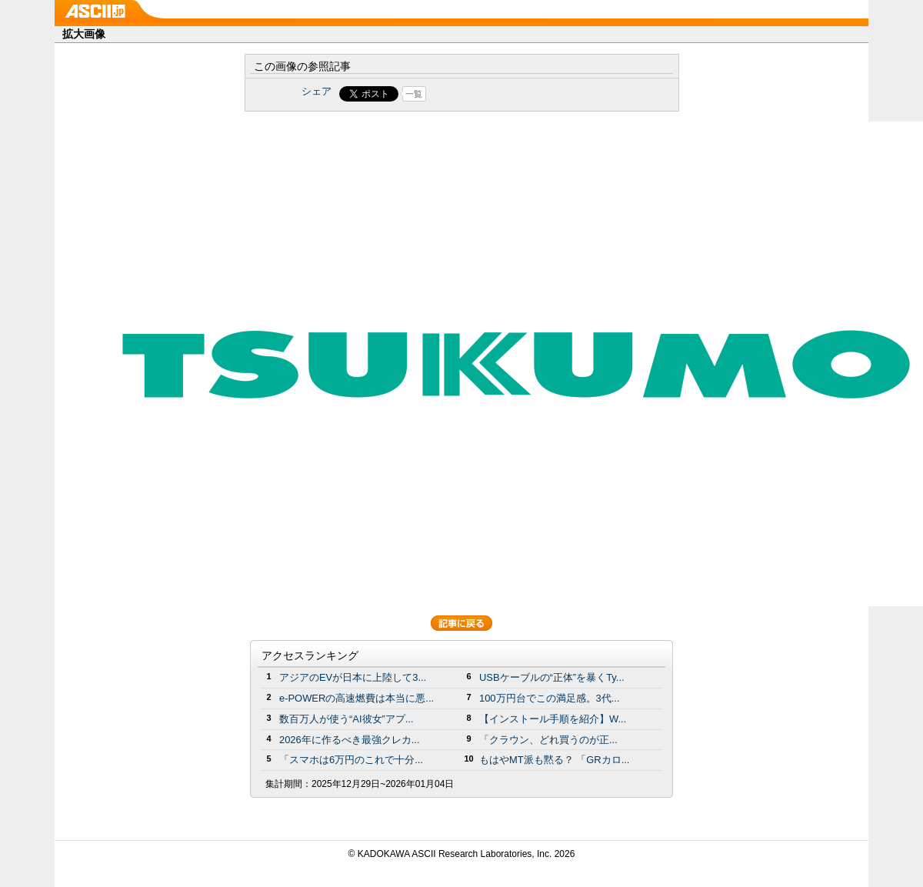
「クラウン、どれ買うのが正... (548, 739)
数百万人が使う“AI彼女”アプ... (346, 719)
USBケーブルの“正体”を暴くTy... (552, 677)
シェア (317, 91)
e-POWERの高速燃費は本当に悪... (356, 698)
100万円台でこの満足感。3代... (549, 698)
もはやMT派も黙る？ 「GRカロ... (554, 759)
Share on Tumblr (518, 94)
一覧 (413, 93)
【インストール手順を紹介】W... (552, 719)
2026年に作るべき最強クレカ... (349, 739)
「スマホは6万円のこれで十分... (351, 759)
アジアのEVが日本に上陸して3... (352, 677)
